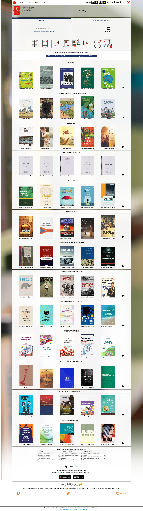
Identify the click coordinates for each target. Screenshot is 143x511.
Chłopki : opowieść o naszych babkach (69, 453)
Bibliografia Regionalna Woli (101, 20)
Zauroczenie (63, 458)
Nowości (21, 2)
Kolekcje (52, 31)
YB (100, 2)
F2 (122, 2)
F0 (114, 2)
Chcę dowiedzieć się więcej (63, 509)
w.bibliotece (62, 488)
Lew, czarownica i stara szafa (44, 455)
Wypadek (85, 459)
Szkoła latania (64, 456)
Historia (29, 2)
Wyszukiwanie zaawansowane (41, 31)
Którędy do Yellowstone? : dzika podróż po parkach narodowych (96, 453)
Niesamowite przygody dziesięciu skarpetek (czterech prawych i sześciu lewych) (54, 459)
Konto (43, 2)
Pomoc (36, 2)
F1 (118, 2)
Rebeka (85, 455)
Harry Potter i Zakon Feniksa (44, 458)
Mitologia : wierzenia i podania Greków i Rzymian (48, 453)
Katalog (41, 20)
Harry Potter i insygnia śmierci (44, 456)
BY (104, 2)
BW (97, 2)
